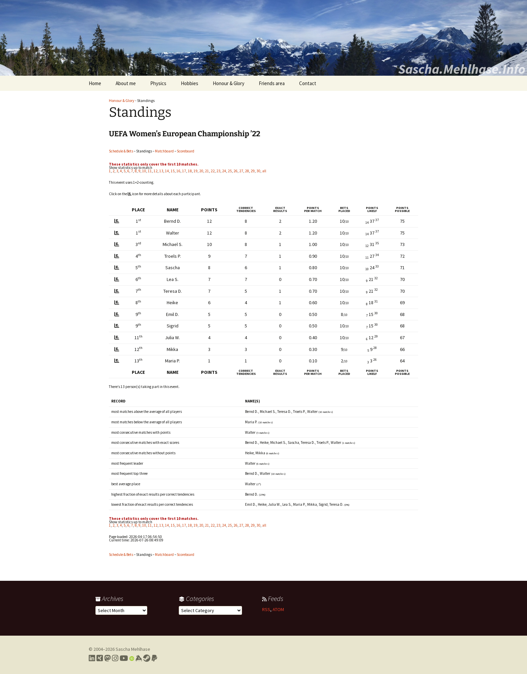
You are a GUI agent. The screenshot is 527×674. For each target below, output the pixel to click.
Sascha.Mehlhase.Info (461, 69)
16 (178, 171)
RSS (266, 609)
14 (167, 171)
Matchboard (164, 151)
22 (213, 171)
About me (126, 83)
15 (173, 171)
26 (236, 171)
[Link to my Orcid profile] (131, 658)
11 (150, 171)
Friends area (272, 83)
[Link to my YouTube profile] (124, 658)
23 (218, 171)
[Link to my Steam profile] (146, 658)
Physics (158, 83)
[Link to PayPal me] (154, 658)
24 (224, 171)
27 (241, 171)
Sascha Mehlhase (133, 649)
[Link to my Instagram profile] (115, 658)
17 (184, 171)
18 (190, 171)
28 (247, 171)
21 (207, 171)
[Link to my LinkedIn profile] (92, 658)
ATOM (278, 609)
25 (230, 171)
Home (95, 83)
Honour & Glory (228, 83)
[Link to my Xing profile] (99, 658)
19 (196, 171)
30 (258, 171)
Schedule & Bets (121, 151)
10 (144, 171)
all (264, 171)
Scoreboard (185, 151)
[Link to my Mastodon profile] (107, 658)
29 (253, 171)
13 (161, 171)
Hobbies (189, 83)
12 (156, 171)
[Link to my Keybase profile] (138, 658)
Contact (307, 83)
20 (201, 171)
